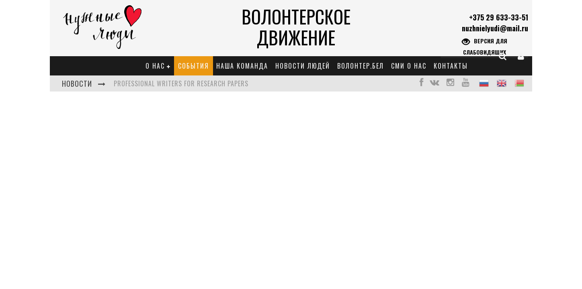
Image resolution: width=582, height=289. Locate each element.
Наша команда (242, 66)
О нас (155, 66)
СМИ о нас (408, 66)
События (193, 66)
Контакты (451, 66)
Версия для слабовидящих (484, 46)
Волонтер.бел (360, 66)
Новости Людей (302, 66)
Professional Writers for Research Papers (181, 83)
